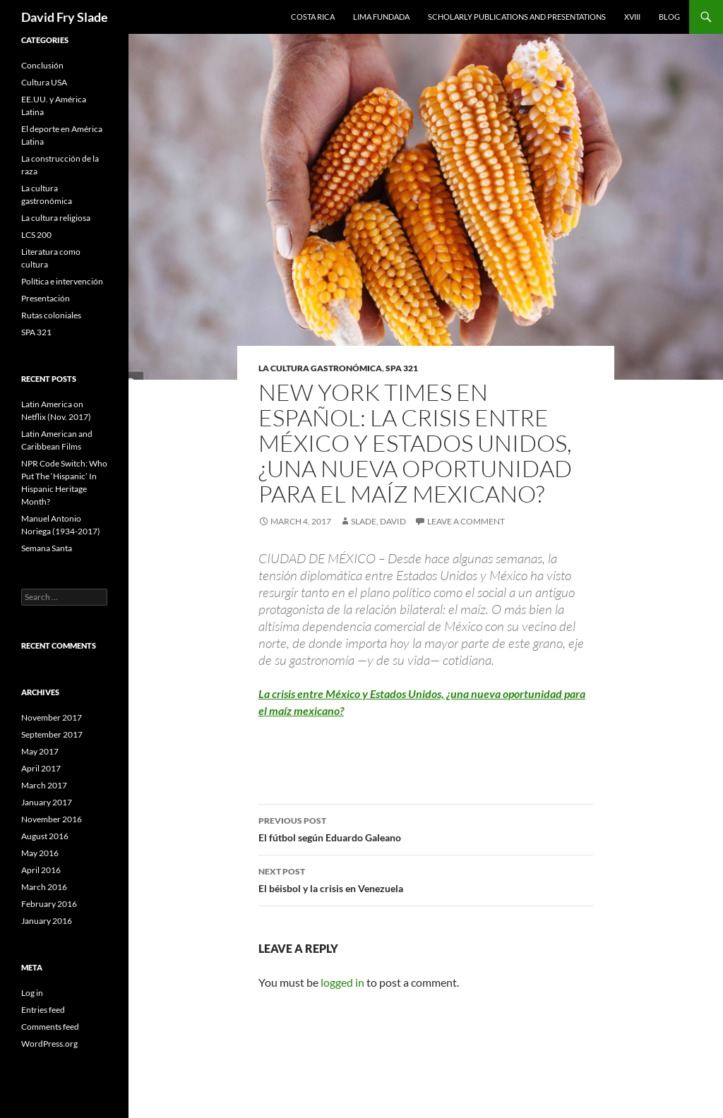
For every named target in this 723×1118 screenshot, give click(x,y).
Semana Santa (46, 548)
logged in (342, 982)
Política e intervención (62, 281)
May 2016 (40, 853)
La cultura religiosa (55, 217)
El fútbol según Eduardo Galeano (425, 827)
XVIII (632, 16)
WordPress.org (49, 1043)
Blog (669, 16)
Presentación (45, 298)
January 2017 (46, 802)
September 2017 (52, 734)
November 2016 (51, 819)
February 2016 (49, 903)
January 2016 (46, 920)
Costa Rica (313, 16)
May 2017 (40, 751)
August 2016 (44, 836)
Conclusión (42, 65)
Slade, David (378, 521)
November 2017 (51, 717)
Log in (32, 992)
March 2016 (44, 887)
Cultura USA (44, 82)
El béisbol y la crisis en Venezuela (425, 878)
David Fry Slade (64, 17)
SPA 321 (402, 368)
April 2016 (41, 870)
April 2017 (41, 768)
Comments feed (50, 1026)
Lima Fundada (381, 16)
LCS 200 (36, 234)
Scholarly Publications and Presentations (517, 16)
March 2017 (44, 785)
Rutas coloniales (51, 315)
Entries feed (43, 1009)
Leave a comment (466, 521)
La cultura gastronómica (320, 368)
